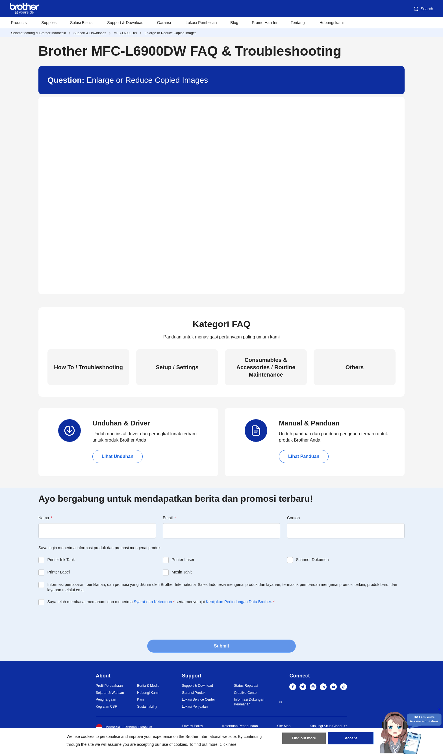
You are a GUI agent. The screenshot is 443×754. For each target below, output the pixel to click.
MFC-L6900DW (125, 33)
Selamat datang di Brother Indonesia (38, 33)
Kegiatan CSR (106, 707)
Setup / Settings (177, 367)
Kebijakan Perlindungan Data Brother (238, 601)
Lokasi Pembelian (201, 22)
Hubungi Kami (147, 693)
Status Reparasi (246, 686)
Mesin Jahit (182, 572)
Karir (140, 699)
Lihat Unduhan (117, 456)
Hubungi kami (332, 22)
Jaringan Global (135, 727)
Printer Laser (183, 559)
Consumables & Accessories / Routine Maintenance (266, 367)
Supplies (49, 22)
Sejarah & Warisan (110, 693)
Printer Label (58, 572)
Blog (234, 22)
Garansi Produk (193, 693)
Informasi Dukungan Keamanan (249, 701)
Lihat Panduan (303, 456)
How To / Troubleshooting (88, 367)
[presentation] (81, 622)
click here (228, 744)
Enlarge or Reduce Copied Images (170, 33)
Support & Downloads (89, 33)
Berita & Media (148, 686)
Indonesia (108, 727)
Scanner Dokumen (312, 559)
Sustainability (147, 707)
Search (423, 9)
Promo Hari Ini (264, 22)
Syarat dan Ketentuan (153, 601)
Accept (351, 740)
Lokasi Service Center (198, 699)
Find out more (304, 740)
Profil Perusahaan (109, 686)
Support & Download (125, 22)
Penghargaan (106, 699)
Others (355, 367)
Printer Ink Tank (61, 559)
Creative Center (246, 693)
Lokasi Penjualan (195, 707)
